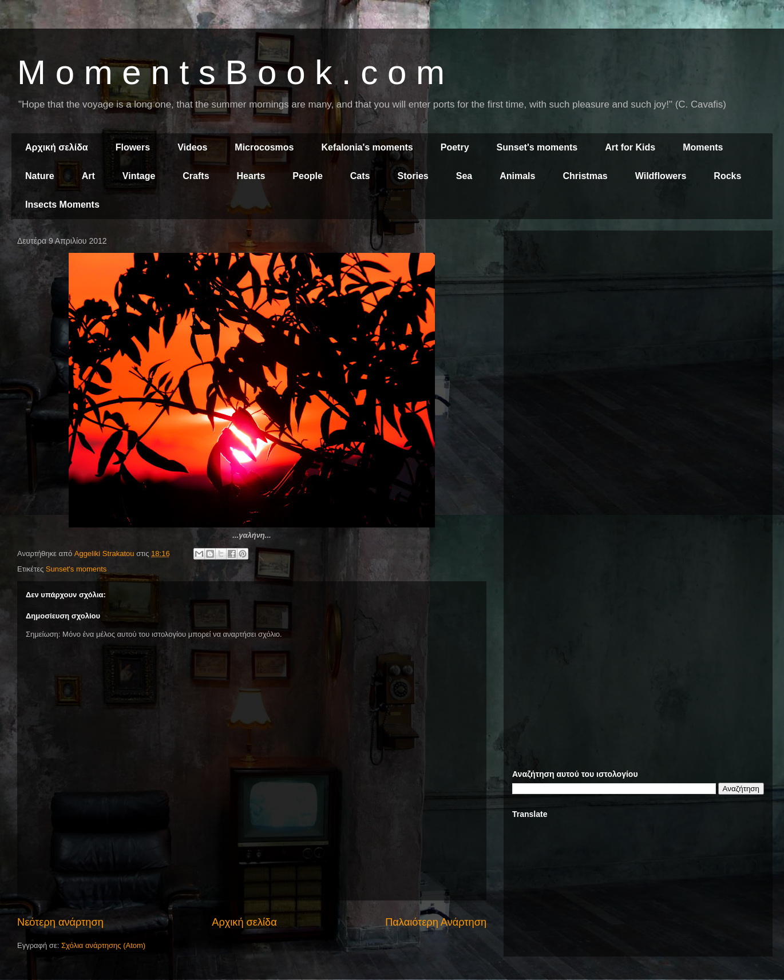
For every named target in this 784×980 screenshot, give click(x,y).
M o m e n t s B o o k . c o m (231, 72)
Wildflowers (661, 176)
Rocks (727, 176)
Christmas (585, 176)
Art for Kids (630, 147)
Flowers (133, 147)
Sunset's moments (537, 147)
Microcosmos (264, 147)
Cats (360, 176)
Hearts (251, 176)
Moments (703, 147)
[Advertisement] (638, 319)
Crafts (196, 176)
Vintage (139, 176)
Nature (39, 176)
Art (88, 176)
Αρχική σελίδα (56, 147)
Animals (517, 176)
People (307, 176)
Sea (464, 176)
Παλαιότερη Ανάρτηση (435, 922)
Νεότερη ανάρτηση (60, 922)
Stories (413, 176)
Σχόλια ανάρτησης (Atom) (103, 945)
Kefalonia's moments (367, 147)
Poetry (455, 147)
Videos (192, 147)
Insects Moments (62, 204)
